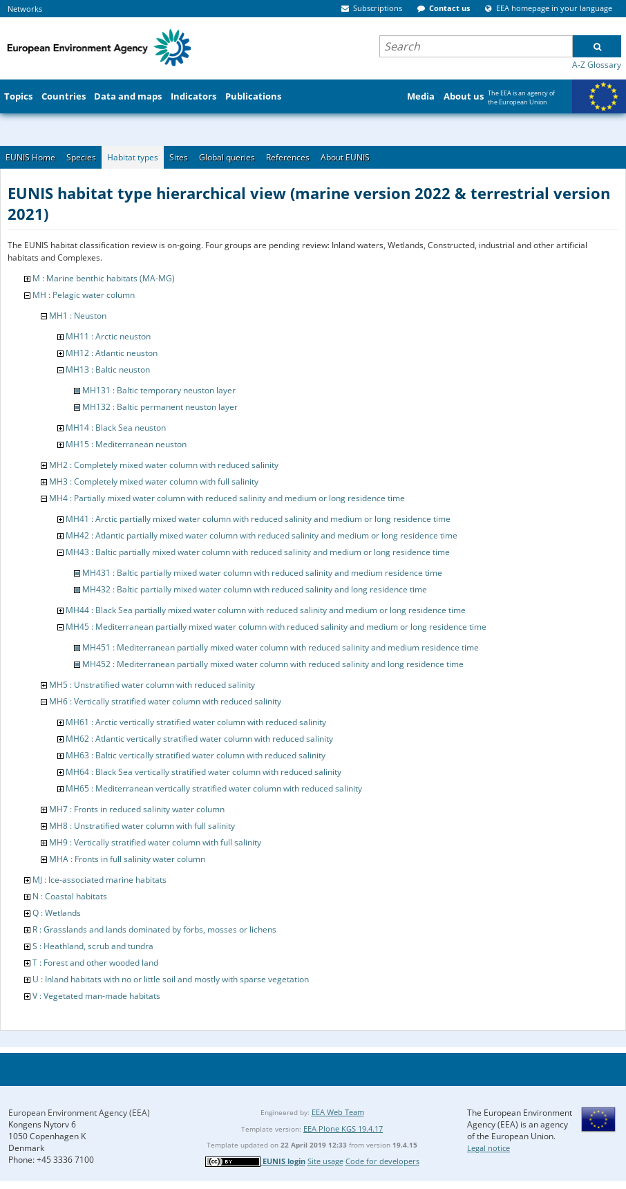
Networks (25, 8)
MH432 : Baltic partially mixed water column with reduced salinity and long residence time (254, 589)
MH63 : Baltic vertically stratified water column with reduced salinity (195, 755)
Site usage (325, 1161)
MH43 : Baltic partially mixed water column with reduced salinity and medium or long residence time (258, 552)
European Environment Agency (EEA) (79, 1112)
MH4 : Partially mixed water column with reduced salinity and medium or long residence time (227, 498)
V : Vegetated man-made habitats (96, 996)
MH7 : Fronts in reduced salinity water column (137, 809)
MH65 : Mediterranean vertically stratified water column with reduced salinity (214, 788)
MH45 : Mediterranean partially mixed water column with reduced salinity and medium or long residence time (276, 627)
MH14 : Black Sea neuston (116, 427)
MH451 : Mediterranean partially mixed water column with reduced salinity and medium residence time (280, 647)
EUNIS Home (30, 157)
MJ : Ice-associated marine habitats (99, 880)
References (288, 157)
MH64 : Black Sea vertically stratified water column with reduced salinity (203, 772)
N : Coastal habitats (69, 896)
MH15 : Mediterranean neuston (126, 444)
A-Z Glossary (596, 65)
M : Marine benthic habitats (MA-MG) (103, 278)
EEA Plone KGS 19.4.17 (343, 1128)
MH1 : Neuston (77, 315)
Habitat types (132, 157)
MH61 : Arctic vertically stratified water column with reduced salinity (196, 722)
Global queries (227, 157)
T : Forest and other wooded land (95, 962)
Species (81, 157)
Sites (178, 157)
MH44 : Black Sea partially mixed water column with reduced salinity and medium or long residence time (266, 610)
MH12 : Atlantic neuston (112, 353)
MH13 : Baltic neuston (108, 369)
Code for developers (382, 1161)
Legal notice (488, 1148)
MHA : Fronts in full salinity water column (127, 859)
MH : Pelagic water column (83, 295)
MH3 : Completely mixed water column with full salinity (153, 481)
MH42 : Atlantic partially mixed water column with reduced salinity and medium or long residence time (261, 535)
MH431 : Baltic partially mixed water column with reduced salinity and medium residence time (262, 573)
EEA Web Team (338, 1112)
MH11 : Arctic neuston (108, 336)
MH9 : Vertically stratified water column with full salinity (155, 842)
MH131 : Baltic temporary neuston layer (159, 390)
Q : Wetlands (56, 913)
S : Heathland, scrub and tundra (92, 946)
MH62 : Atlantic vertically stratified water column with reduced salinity (199, 739)
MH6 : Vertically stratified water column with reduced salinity (165, 701)
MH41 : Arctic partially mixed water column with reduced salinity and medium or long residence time (258, 519)
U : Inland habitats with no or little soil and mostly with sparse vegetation (170, 979)
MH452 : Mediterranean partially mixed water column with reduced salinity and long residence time (273, 664)
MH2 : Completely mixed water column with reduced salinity (163, 465)
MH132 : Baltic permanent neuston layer (160, 407)
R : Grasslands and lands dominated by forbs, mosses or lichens (154, 929)
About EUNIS (345, 157)
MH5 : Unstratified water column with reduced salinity (152, 685)
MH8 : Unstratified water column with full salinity (142, 826)
